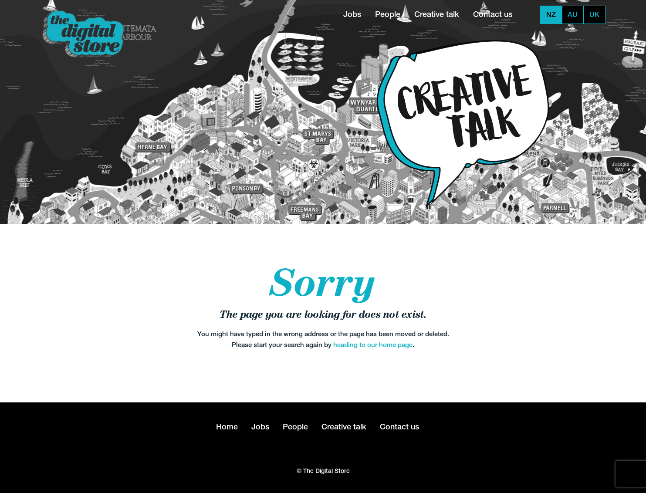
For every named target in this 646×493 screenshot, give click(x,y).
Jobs (352, 14)
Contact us (492, 14)
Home (227, 426)
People (387, 14)
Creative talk (436, 14)
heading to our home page (373, 344)
